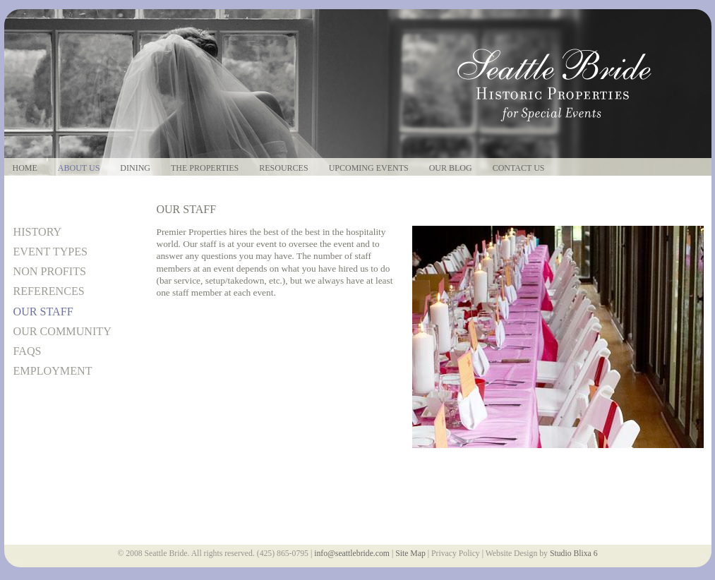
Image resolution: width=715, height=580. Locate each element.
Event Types (50, 252)
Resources (283, 168)
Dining (135, 168)
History (37, 232)
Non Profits (50, 271)
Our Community (62, 331)
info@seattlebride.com (352, 553)
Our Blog (450, 168)
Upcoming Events (369, 168)
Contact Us (519, 168)
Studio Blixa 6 (574, 553)
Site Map (410, 553)
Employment (52, 371)
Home (25, 168)
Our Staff (43, 312)
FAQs (27, 351)
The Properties (205, 168)
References (49, 291)
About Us (79, 168)
